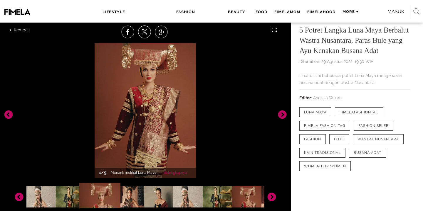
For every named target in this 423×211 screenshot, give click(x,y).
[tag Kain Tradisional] (322, 152)
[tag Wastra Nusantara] (378, 139)
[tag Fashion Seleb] (373, 125)
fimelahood (253, 12)
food (193, 12)
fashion (146, 12)
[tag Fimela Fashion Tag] (325, 125)
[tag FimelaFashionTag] (359, 112)
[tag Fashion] (312, 139)
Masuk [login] (346, 11)
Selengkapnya (175, 173)
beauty (172, 12)
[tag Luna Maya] (315, 112)
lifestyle (119, 12)
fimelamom (219, 12)
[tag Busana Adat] (367, 152)
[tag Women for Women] (325, 166)
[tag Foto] (339, 139)
